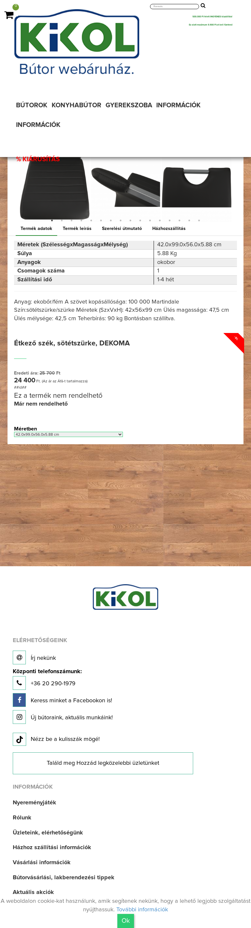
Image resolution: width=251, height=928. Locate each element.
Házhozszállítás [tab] (169, 228)
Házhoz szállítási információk (52, 847)
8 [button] (120, 220)
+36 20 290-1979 (47, 679)
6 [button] (101, 220)
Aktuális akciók (33, 892)
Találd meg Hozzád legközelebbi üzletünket (103, 763)
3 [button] (71, 220)
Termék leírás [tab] (77, 228)
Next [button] (236, 187)
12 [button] (160, 220)
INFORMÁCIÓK (178, 105)
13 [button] (169, 220)
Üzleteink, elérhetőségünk (48, 833)
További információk (142, 910)
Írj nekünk (34, 657)
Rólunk (22, 818)
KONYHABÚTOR (76, 105)
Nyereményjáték (34, 803)
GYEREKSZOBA (129, 105)
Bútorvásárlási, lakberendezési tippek (63, 878)
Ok (126, 921)
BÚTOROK (31, 105)
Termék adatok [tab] (36, 228)
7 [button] (111, 220)
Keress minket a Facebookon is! (62, 700)
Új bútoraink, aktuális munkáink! (63, 717)
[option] (55, 187)
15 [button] (189, 220)
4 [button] (81, 220)
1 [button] (52, 220)
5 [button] (91, 220)
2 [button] (62, 220)
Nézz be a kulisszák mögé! (56, 739)
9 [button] (130, 220)
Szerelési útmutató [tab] (122, 228)
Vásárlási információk (42, 863)
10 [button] (140, 220)
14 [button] (179, 220)
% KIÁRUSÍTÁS (38, 159)
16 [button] (199, 220)
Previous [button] (14, 187)
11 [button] (150, 220)
